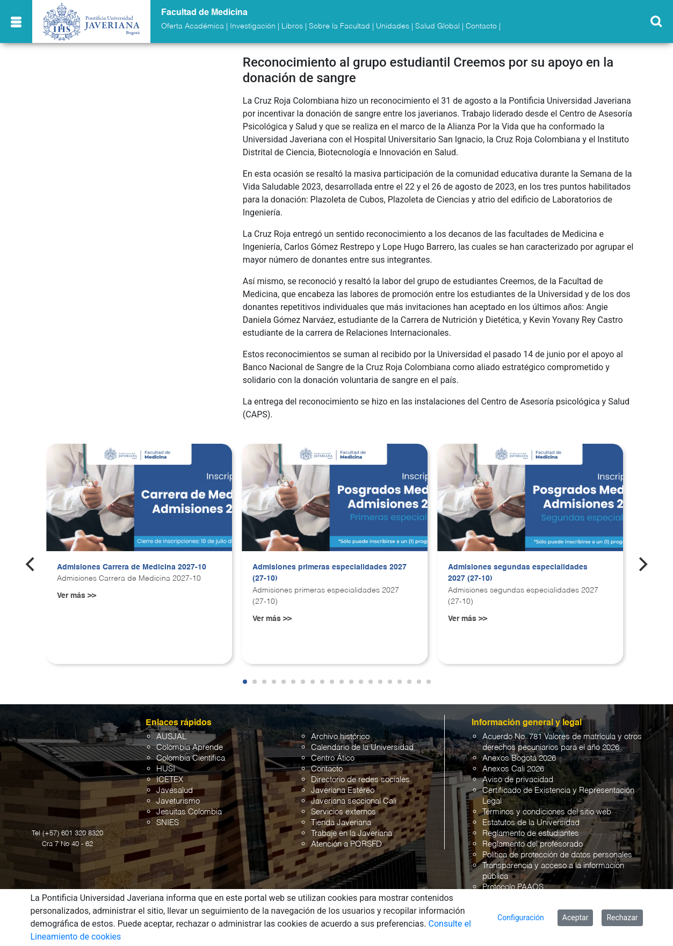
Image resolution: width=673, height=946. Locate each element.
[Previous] (31, 564)
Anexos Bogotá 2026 (519, 758)
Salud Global (437, 26)
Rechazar (622, 917)
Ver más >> (76, 596)
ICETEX (169, 780)
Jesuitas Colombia (189, 812)
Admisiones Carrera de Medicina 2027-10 (131, 567)
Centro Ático (332, 758)
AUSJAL (171, 737)
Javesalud (174, 790)
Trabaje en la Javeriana (351, 833)
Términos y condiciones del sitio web (546, 812)
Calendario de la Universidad (362, 747)
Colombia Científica (190, 758)
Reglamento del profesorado (532, 844)
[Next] (642, 564)
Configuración (520, 917)
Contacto (481, 26)
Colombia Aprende (189, 747)
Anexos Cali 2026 (513, 769)
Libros (292, 26)
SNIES (167, 823)
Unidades (392, 26)
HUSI (165, 769)
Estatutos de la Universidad (531, 823)
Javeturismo (178, 801)
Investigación (253, 26)
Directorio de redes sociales (360, 780)
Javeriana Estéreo (342, 790)
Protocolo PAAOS (513, 887)
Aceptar (575, 917)
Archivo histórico (340, 737)
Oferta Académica (192, 26)
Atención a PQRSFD (346, 844)
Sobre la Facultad (339, 26)
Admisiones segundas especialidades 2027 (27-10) (518, 573)
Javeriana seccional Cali (353, 801)
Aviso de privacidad (517, 780)
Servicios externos (343, 812)
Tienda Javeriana (341, 823)
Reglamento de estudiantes (530, 833)
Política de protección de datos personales (557, 855)
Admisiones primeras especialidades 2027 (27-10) (329, 573)
